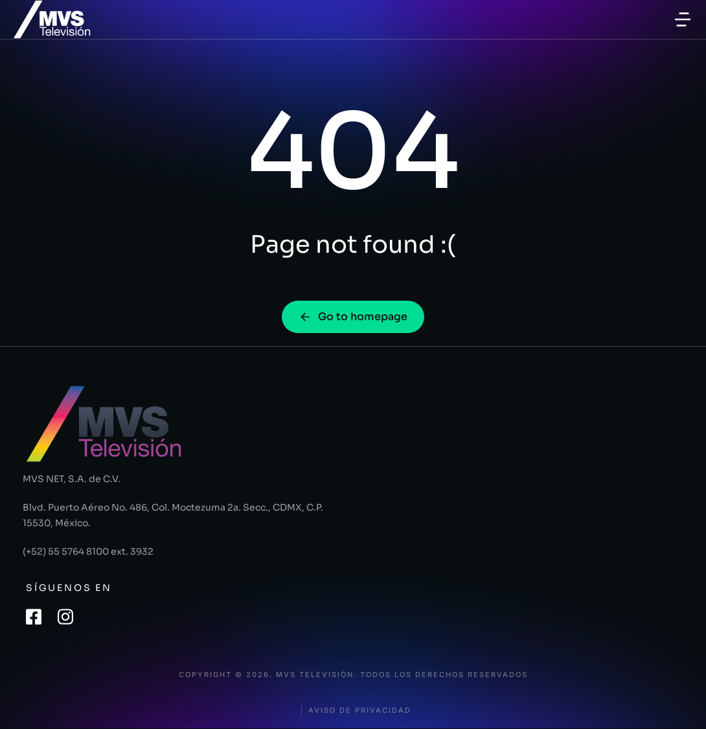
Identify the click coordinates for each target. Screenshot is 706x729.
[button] (682, 19)
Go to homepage (353, 316)
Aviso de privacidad (359, 710)
